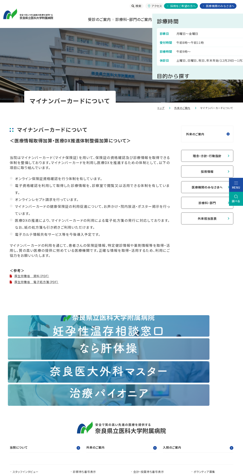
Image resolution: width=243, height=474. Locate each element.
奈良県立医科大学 (24, 428)
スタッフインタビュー (25, 402)
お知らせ (78, 408)
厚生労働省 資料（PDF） (31, 276)
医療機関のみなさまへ (207, 187)
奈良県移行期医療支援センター (72, 440)
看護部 (87, 428)
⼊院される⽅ (168, 19)
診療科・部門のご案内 (133, 19)
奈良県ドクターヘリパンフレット (92, 434)
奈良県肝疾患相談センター (29, 440)
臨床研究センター (115, 428)
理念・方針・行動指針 (207, 156)
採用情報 (207, 171)
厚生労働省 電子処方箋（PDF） (36, 282)
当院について (229, 19)
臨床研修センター (59, 428)
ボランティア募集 (204, 402)
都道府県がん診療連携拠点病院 (209, 428)
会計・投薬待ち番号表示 (148, 402)
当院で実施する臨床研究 (28, 408)
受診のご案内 (99, 19)
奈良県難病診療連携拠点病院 (33, 434)
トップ (161, 108)
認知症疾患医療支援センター (157, 428)
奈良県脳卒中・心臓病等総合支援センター (204, 434)
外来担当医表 (207, 218)
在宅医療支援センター (145, 434)
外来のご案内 (182, 108)
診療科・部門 (207, 203)
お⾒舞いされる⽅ (199, 19)
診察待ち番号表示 (84, 402)
